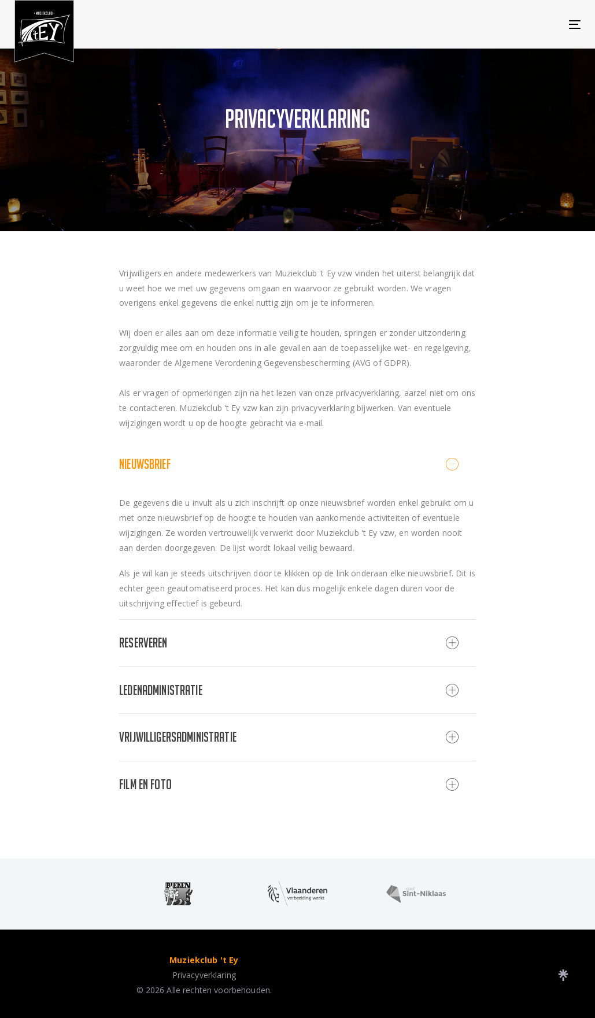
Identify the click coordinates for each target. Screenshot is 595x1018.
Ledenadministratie (289, 690)
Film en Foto (289, 784)
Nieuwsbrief (289, 464)
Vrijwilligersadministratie (289, 737)
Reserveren (289, 642)
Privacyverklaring (204, 974)
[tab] (297, 464)
